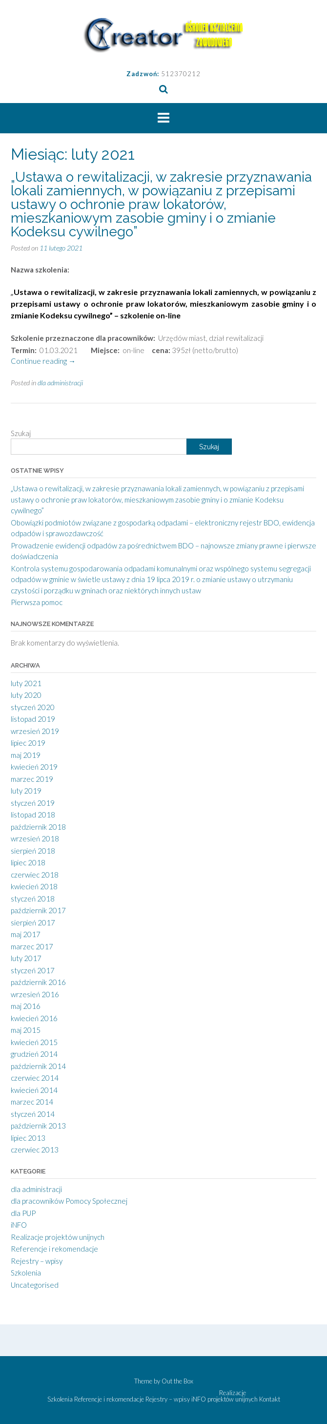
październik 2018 (38, 826)
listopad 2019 (33, 718)
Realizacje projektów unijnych (57, 1237)
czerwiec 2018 (35, 874)
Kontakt (269, 1399)
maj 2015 (26, 1030)
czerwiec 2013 (35, 1149)
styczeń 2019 (33, 802)
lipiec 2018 (28, 862)
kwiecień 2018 (34, 886)
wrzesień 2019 (35, 731)
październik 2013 (38, 1125)
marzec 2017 (32, 946)
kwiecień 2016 (34, 1018)
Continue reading (43, 360)
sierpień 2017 (33, 922)
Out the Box (177, 1381)
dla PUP (23, 1213)
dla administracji (60, 382)
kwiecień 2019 (34, 766)
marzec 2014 (32, 1101)
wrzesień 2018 (35, 838)
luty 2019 (26, 790)
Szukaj (21, 433)
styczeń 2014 (33, 1114)
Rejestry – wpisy (36, 1260)
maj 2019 (26, 755)
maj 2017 (26, 934)
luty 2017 (26, 958)
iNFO (19, 1224)
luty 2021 (26, 683)
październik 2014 (38, 1066)
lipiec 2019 (28, 742)
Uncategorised (35, 1284)
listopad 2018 (33, 814)
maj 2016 (26, 1006)
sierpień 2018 (33, 850)
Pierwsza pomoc (36, 602)
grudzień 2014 (34, 1053)
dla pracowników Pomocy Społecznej (69, 1200)
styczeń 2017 (33, 970)
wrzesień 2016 (35, 994)
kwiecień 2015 (34, 1042)
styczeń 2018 (33, 898)
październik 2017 (38, 910)
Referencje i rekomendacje (54, 1248)
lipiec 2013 (28, 1137)
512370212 (181, 74)
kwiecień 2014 (34, 1090)
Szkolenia (26, 1272)
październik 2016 (38, 982)
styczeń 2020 (33, 707)
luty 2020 (26, 695)
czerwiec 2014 (35, 1077)
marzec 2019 (32, 779)
